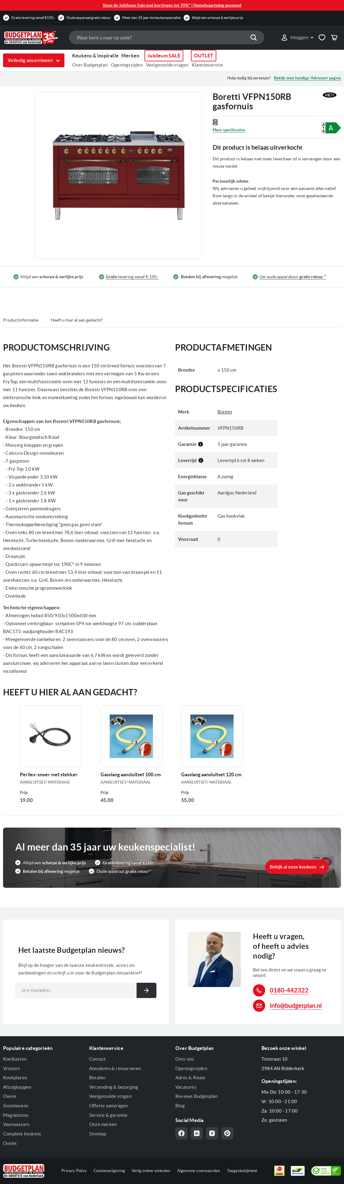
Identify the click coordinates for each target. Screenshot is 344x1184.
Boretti (225, 411)
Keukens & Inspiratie (95, 55)
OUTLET (203, 55)
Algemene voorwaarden (198, 1170)
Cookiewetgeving (109, 1170)
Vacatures (185, 1087)
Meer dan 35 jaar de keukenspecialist (151, 18)
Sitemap (97, 1133)
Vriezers (11, 1068)
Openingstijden (127, 64)
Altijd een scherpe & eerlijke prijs (217, 18)
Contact (97, 1059)
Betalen (97, 1077)
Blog (180, 1105)
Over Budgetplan (90, 64)
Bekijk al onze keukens (293, 866)
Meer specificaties (229, 130)
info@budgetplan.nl (296, 1005)
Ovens (9, 1096)
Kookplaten (15, 1077)
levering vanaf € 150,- (132, 277)
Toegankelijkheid (242, 1170)
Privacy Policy (74, 1170)
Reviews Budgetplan (196, 1096)
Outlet (10, 1143)
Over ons (184, 1059)
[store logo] (33, 37)
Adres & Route (190, 1077)
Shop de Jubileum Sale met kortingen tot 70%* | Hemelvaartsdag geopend (172, 5)
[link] (297, 37)
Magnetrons (15, 1115)
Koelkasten (15, 1059)
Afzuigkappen (17, 1087)
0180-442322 (289, 990)
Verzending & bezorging (113, 1087)
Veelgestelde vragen (167, 64)
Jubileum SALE (164, 55)
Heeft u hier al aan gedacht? (77, 320)
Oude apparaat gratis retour (88, 18)
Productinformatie (20, 320)
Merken (130, 55)
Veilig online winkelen (151, 1170)
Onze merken (103, 1124)
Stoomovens (15, 1105)
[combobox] (166, 37)
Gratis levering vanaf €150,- (33, 18)
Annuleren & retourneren (115, 1068)
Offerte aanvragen (108, 1105)
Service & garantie (108, 1115)
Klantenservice (207, 64)
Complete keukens (22, 1133)
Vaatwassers (16, 1124)
